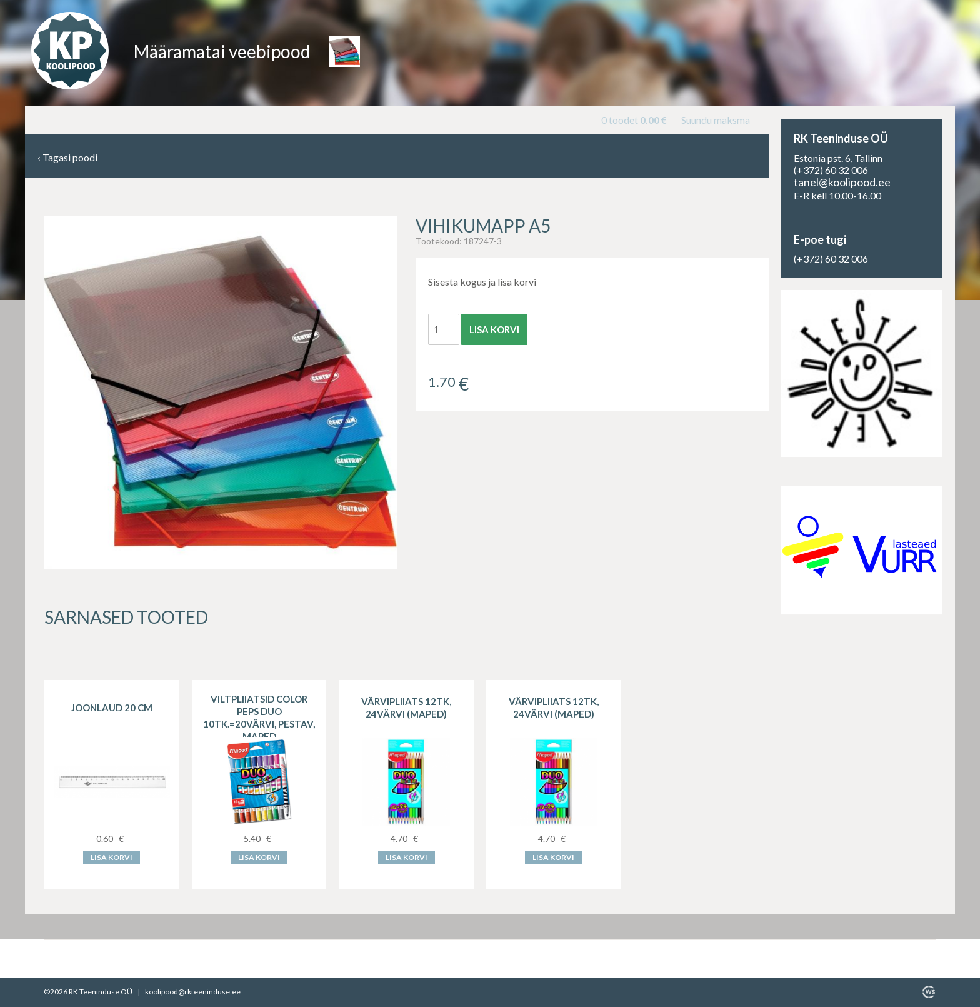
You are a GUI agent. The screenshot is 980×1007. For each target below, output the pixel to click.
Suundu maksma (715, 120)
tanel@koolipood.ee (842, 182)
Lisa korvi (494, 329)
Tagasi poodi (68, 158)
